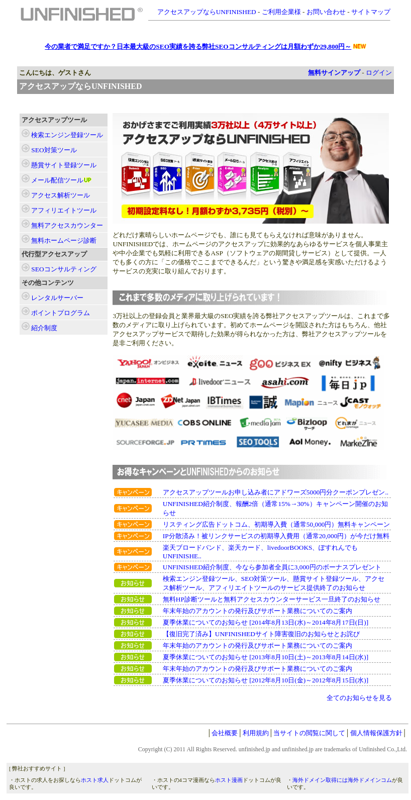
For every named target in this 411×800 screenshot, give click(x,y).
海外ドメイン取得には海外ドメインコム (342, 780)
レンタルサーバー (57, 298)
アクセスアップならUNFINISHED (206, 12)
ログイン (379, 72)
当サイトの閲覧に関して (309, 733)
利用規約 (256, 733)
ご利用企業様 (281, 12)
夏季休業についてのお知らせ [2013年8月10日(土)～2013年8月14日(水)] (265, 657)
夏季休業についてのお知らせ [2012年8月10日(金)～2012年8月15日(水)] (265, 680)
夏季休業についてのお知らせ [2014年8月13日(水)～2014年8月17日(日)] (265, 622)
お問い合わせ (326, 12)
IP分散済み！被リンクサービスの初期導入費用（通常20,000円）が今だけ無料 (276, 536)
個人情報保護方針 (376, 733)
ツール (67, 135)
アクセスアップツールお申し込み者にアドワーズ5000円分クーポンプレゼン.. (275, 492)
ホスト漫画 (229, 780)
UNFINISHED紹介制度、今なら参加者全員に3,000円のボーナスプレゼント (272, 567)
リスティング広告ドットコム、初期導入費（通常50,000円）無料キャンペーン (276, 524)
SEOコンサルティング (63, 269)
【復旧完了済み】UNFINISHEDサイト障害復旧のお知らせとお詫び (261, 634)
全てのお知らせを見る (359, 698)
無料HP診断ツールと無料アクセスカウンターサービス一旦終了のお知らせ (271, 599)
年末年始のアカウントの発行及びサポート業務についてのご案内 (257, 611)
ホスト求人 (95, 780)
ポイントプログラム (60, 313)
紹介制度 (44, 328)
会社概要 (225, 733)
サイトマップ (370, 12)
